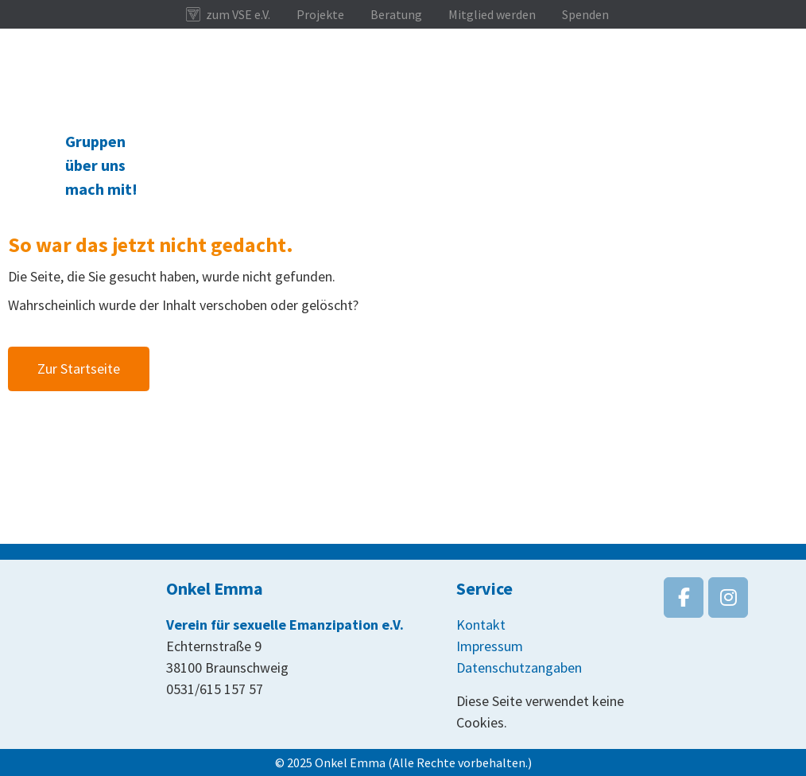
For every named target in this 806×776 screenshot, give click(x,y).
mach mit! (101, 189)
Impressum (489, 646)
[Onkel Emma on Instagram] (728, 597)
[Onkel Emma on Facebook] (683, 597)
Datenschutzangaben (519, 667)
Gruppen (95, 141)
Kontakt (481, 624)
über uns (95, 165)
